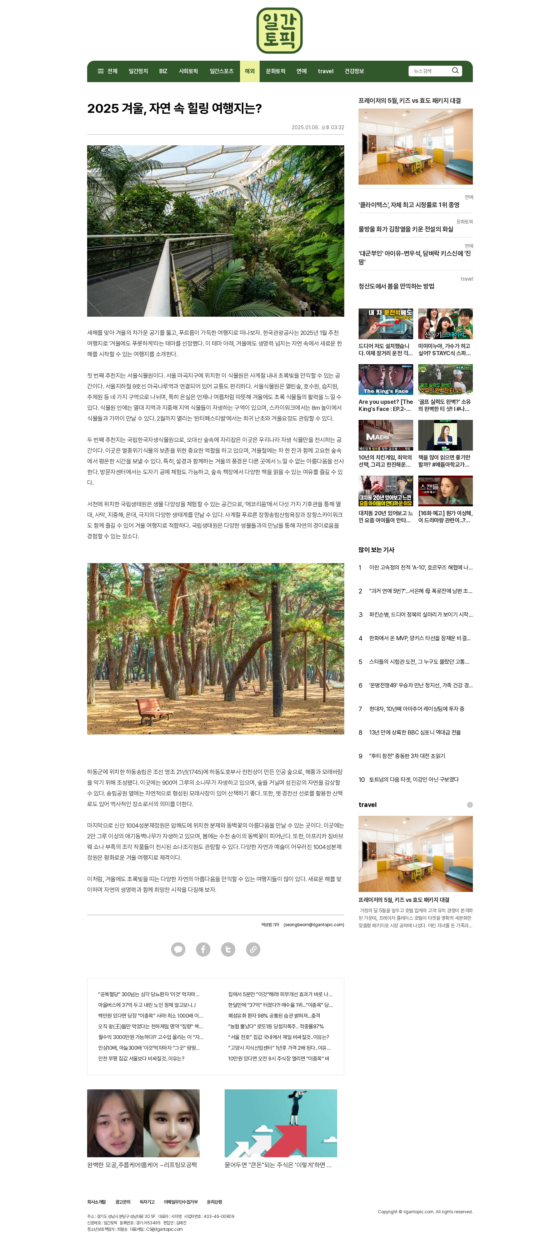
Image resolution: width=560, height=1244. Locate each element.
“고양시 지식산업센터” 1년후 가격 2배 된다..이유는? (280, 1048)
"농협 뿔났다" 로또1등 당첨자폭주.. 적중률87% (276, 1026)
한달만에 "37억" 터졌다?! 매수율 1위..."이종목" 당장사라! (280, 1005)
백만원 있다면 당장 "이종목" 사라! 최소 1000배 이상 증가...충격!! (150, 1016)
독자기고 (147, 1202)
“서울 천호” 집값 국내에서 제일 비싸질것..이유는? (278, 1037)
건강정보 (354, 71)
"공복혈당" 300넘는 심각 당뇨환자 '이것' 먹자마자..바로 (150, 994)
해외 (250, 71)
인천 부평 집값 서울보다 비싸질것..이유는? (141, 1058)
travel (325, 71)
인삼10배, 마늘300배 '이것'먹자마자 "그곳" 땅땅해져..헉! (150, 1048)
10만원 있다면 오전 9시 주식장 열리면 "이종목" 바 (278, 1058)
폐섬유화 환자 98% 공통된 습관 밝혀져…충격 (274, 1016)
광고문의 (122, 1202)
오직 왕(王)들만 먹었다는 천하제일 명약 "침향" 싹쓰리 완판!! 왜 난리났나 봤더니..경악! (150, 1026)
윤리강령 (214, 1202)
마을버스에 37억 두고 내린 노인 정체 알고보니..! (147, 1005)
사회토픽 (188, 71)
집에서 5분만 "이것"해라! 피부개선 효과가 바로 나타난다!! (280, 994)
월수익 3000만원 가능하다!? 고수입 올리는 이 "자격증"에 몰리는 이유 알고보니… (150, 1037)
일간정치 (138, 71)
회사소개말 (96, 1202)
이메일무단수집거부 (181, 1202)
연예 (301, 71)
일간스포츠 (222, 71)
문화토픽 (275, 71)
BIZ (163, 71)
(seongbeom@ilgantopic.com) (314, 924)
